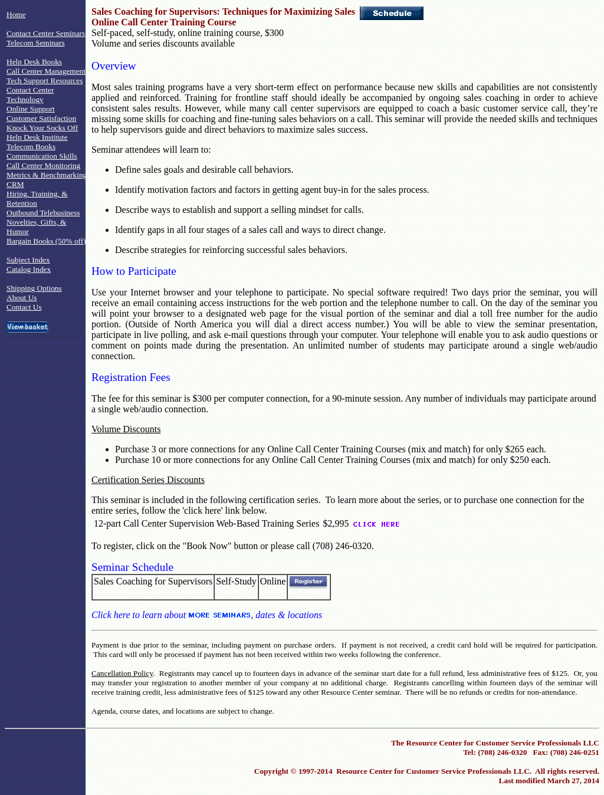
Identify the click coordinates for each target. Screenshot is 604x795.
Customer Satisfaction (41, 118)
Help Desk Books (34, 61)
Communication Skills (41, 156)
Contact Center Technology (30, 95)
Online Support (30, 108)
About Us (21, 297)
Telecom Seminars (35, 42)
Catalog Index (28, 269)
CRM (15, 184)
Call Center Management (46, 71)
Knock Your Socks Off (42, 127)
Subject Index (28, 259)
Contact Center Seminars (45, 33)
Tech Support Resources (44, 80)
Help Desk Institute (37, 137)
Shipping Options (34, 288)
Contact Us (24, 307)
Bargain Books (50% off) (46, 240)
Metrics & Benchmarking (46, 174)
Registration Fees (130, 377)
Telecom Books (30, 146)
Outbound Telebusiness (43, 212)
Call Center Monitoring (43, 165)
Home (16, 14)
